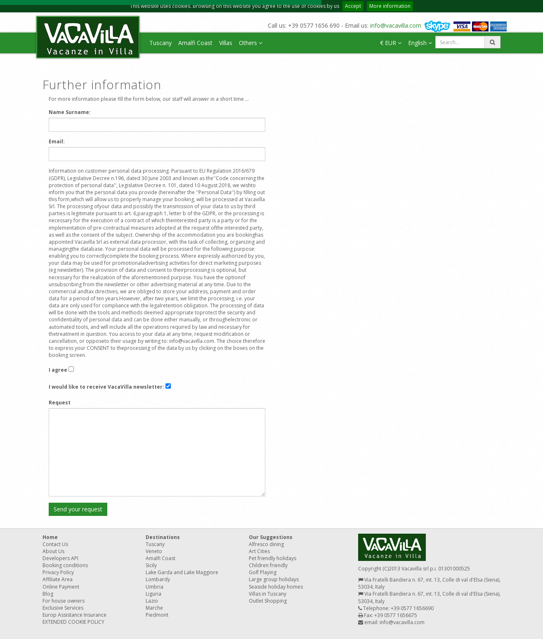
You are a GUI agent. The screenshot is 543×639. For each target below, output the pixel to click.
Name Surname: (70, 112)
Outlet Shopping (268, 600)
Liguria (153, 593)
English (420, 43)
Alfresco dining (266, 544)
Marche (154, 607)
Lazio (152, 600)
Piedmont (157, 614)
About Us (53, 551)
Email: (57, 141)
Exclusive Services (62, 607)
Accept (353, 6)
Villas (225, 43)
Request (60, 402)
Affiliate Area (57, 579)
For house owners (63, 600)
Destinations (163, 537)
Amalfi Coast (195, 43)
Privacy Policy (58, 572)
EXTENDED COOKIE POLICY (73, 621)
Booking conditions (65, 565)
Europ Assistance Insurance (74, 614)
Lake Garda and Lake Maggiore (182, 572)
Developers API (60, 558)
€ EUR (390, 43)
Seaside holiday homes (276, 586)
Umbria (154, 586)
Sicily (151, 565)
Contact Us (55, 544)
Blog (47, 593)
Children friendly (268, 565)
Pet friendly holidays (272, 558)
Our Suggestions (271, 537)
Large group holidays (274, 579)
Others (250, 43)
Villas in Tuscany (267, 593)
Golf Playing (262, 572)
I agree (58, 369)
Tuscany (160, 43)
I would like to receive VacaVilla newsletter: (106, 386)
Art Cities (259, 551)
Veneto (154, 551)
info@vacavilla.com (395, 25)
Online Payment (60, 586)
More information (390, 6)
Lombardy (158, 579)
